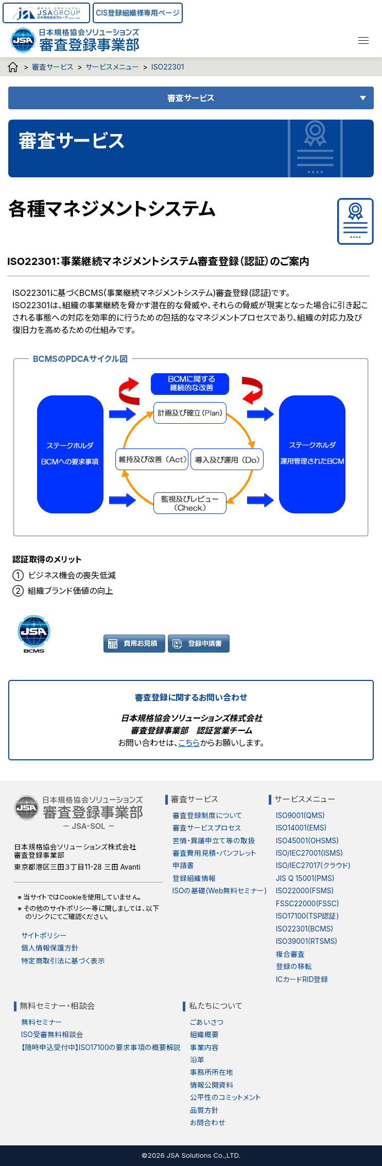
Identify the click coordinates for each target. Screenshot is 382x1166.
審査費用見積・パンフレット (214, 853)
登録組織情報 (194, 878)
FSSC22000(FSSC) (307, 904)
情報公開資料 (211, 1085)
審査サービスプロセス (206, 828)
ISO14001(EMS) (301, 828)
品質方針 (204, 1110)
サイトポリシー (44, 935)
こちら (189, 743)
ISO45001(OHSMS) (307, 841)
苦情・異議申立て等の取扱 (213, 841)
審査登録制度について (207, 815)
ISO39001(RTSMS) (306, 941)
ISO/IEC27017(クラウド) (313, 865)
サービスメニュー (112, 66)
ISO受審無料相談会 (52, 1034)
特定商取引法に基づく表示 (63, 961)
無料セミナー (41, 1022)
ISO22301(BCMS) (305, 929)
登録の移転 (294, 966)
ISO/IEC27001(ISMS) (309, 853)
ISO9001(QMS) (300, 815)
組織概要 (204, 1034)
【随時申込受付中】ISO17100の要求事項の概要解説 (101, 1047)
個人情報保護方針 (50, 948)
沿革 (197, 1060)
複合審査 (290, 954)
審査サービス (53, 66)
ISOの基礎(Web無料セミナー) (219, 891)
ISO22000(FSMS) (305, 891)
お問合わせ (207, 1123)
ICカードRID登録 (302, 979)
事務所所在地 (211, 1072)
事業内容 (204, 1047)
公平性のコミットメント (225, 1097)
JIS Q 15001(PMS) (305, 878)
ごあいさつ (206, 1022)
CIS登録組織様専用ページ (138, 12)
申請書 (183, 865)
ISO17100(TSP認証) (307, 916)
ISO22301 (167, 66)
